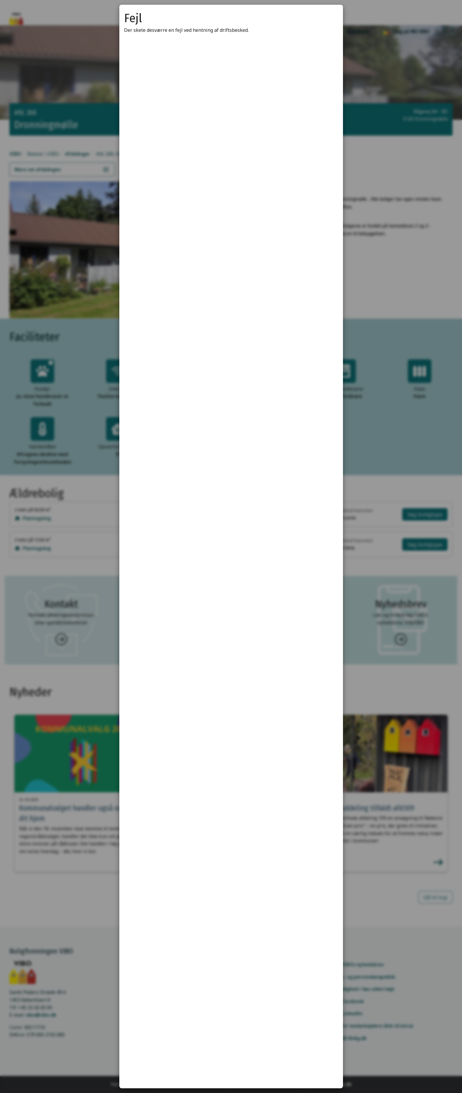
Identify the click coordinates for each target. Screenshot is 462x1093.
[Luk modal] (331, 16)
